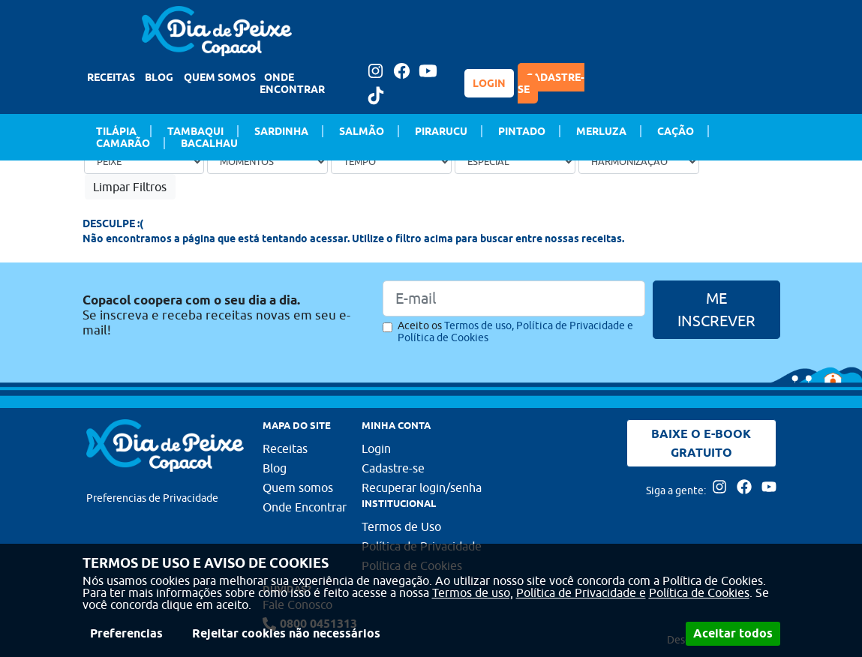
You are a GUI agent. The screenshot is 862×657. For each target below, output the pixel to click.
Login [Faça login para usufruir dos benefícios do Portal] (376, 448)
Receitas (285, 448)
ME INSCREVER (716, 309)
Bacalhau (209, 143)
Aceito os (515, 332)
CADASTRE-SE (551, 83)
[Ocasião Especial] (515, 161)
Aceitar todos (733, 633)
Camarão (123, 143)
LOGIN (489, 83)
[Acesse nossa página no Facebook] (402, 70)
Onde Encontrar (305, 507)
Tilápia (116, 131)
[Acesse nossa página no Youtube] (428, 70)
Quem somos (298, 487)
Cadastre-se (393, 468)
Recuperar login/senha (422, 487)
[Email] (514, 298)
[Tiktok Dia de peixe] (376, 95)
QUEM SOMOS (220, 77)
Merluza (601, 131)
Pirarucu (441, 131)
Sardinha (281, 131)
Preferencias (126, 633)
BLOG (159, 77)
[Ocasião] (267, 161)
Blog (275, 468)
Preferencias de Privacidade (152, 498)
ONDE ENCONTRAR (292, 83)
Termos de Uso (401, 526)
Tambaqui (195, 131)
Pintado (521, 131)
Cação (675, 131)
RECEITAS (111, 77)
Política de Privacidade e (581, 592)
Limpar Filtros (130, 187)
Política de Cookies (699, 592)
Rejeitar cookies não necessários (286, 633)
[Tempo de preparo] (391, 161)
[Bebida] (638, 161)
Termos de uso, (472, 592)
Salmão (361, 131)
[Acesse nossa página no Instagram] (376, 70)
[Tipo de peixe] (144, 161)
